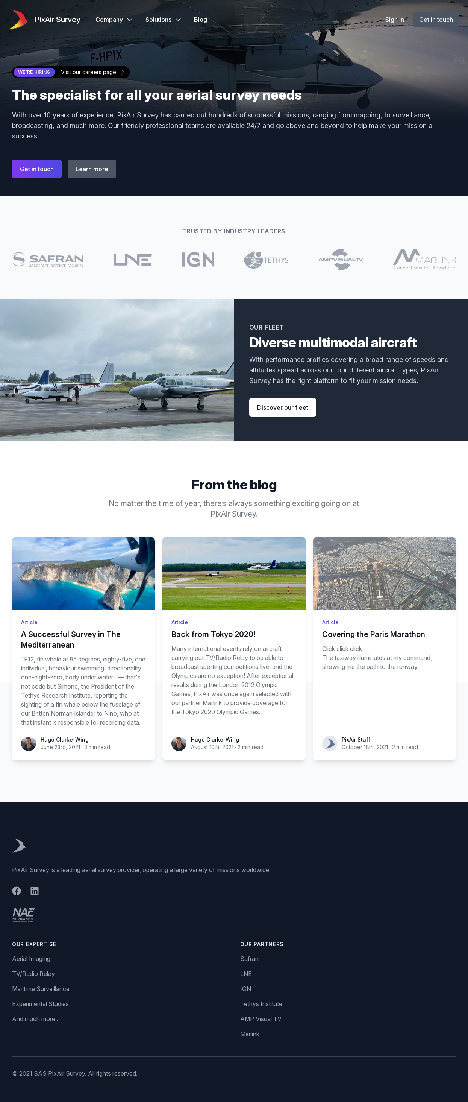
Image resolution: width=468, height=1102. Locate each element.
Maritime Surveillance (41, 989)
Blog (200, 19)
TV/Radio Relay (33, 973)
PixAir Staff (356, 739)
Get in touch (436, 19)
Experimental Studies (40, 1004)
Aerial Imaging (31, 958)
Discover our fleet (282, 407)
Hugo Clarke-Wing (65, 739)
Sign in (394, 19)
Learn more (92, 169)
